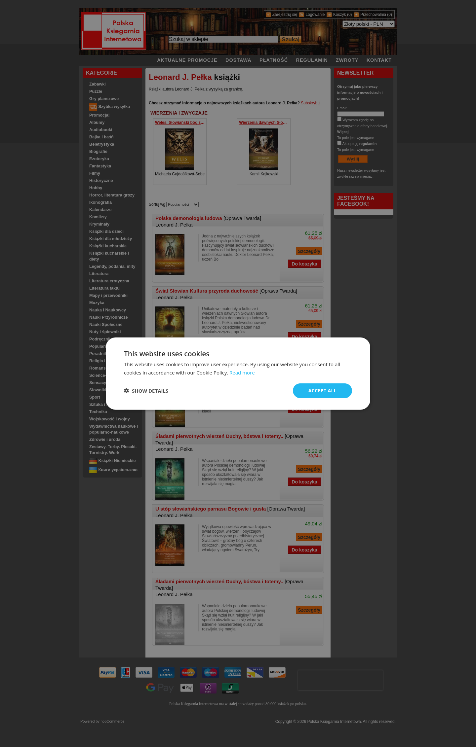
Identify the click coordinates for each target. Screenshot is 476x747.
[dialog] (238, 374)
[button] (146, 391)
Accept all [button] (322, 390)
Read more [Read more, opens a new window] (242, 372)
